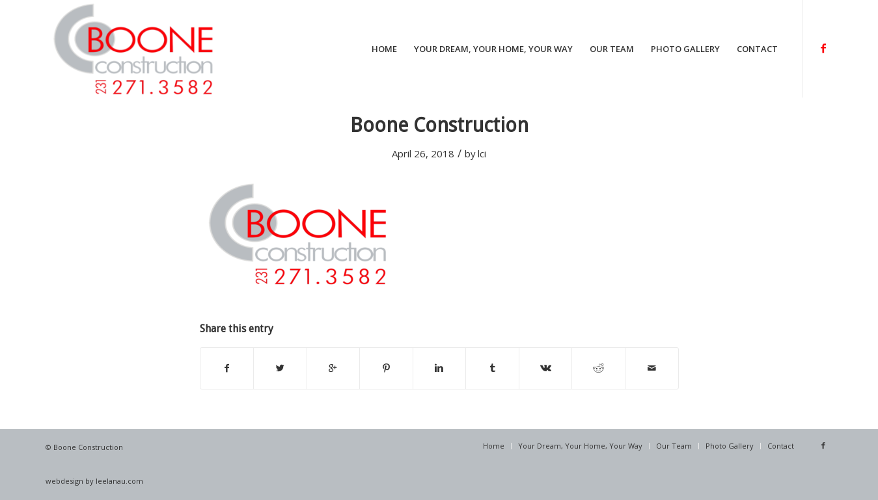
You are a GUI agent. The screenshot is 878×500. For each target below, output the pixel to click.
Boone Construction (439, 125)
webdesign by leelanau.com (94, 481)
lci (482, 153)
